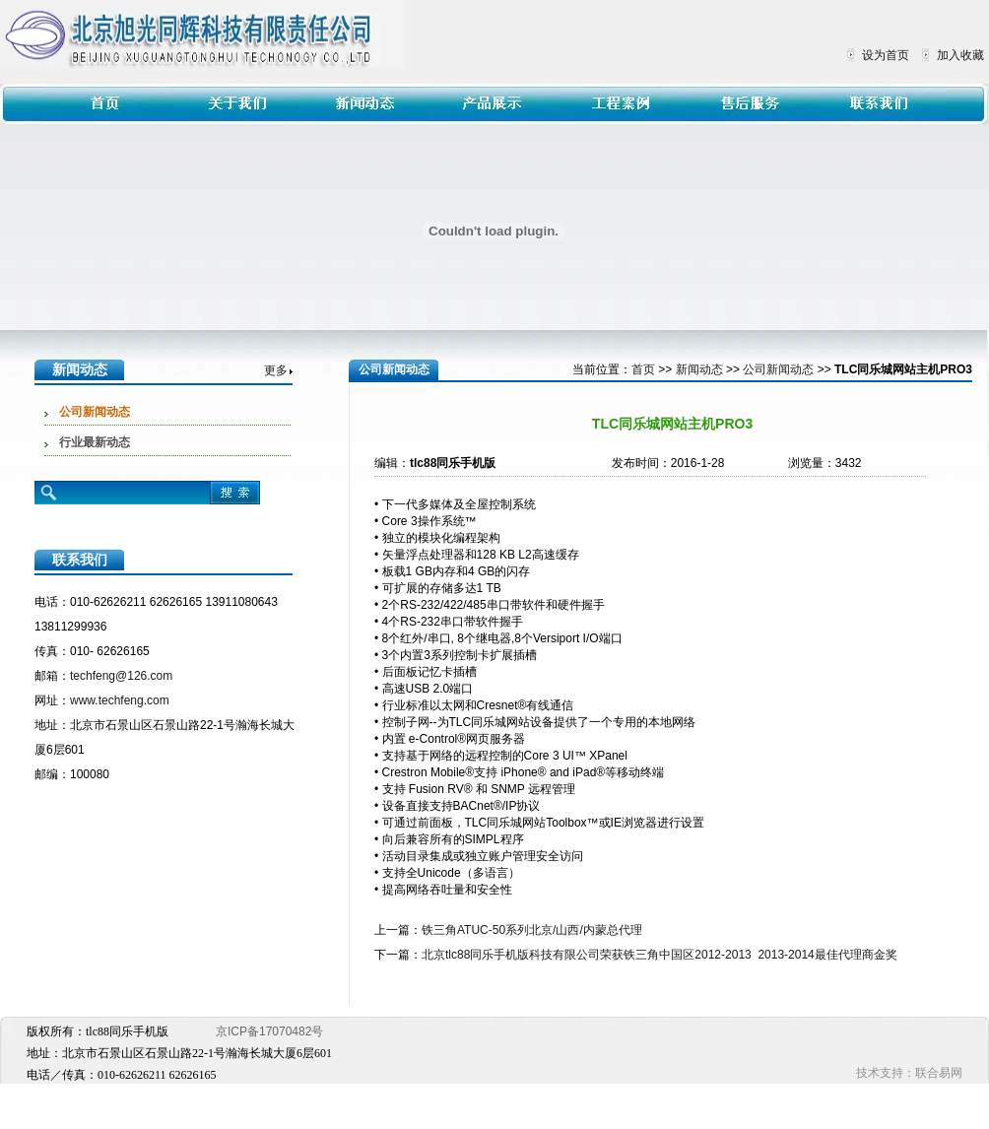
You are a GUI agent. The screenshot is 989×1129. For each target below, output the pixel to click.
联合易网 (938, 1073)
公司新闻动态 (94, 412)
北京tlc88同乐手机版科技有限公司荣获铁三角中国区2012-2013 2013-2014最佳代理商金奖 (659, 955)
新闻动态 (79, 369)
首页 (643, 369)
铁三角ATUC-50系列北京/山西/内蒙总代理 (532, 930)
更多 (276, 370)
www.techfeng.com (119, 700)
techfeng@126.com (121, 676)
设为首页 (885, 55)
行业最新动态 (94, 442)
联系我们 (79, 559)
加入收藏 (960, 55)
